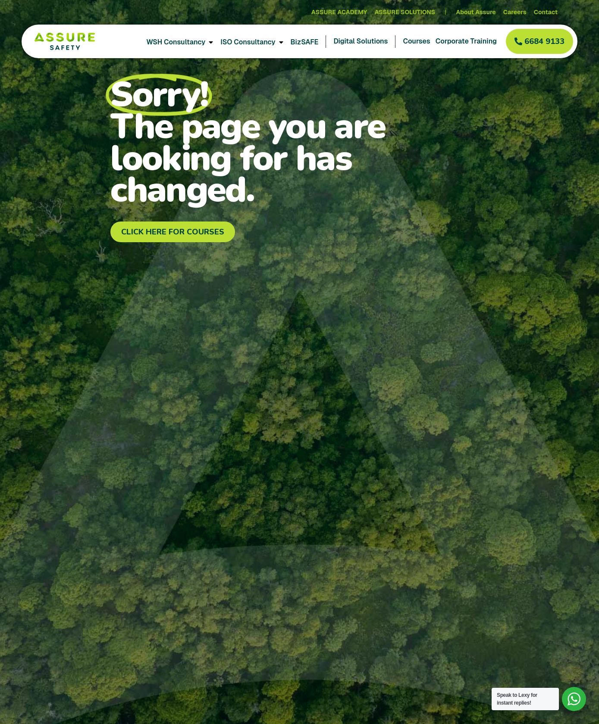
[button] (539, 41)
